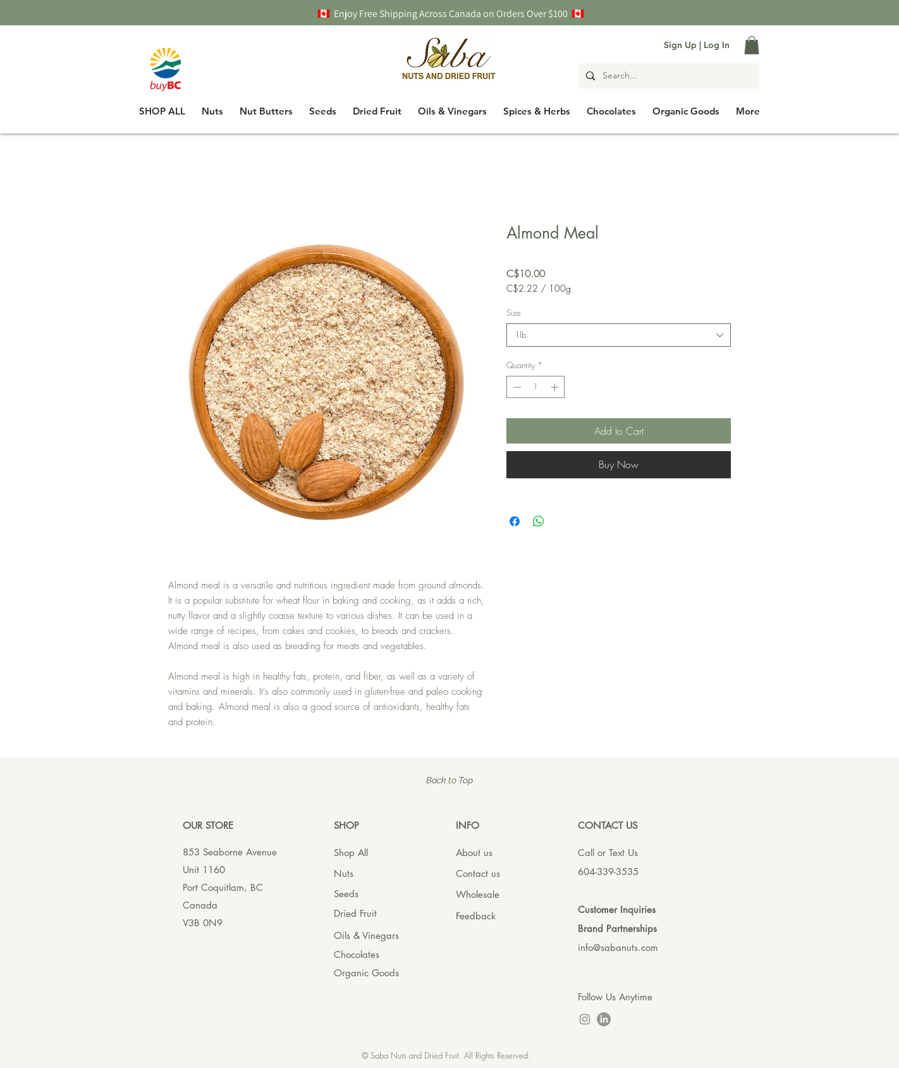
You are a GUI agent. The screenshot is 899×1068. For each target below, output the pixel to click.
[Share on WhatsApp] (538, 521)
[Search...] (667, 76)
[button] (751, 45)
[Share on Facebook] (514, 521)
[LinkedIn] (604, 1019)
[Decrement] (515, 387)
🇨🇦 (325, 13)
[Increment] (555, 387)
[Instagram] (585, 1019)
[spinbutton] (535, 387)
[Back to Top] (449, 781)
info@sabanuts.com (618, 947)
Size (513, 312)
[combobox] (618, 334)
